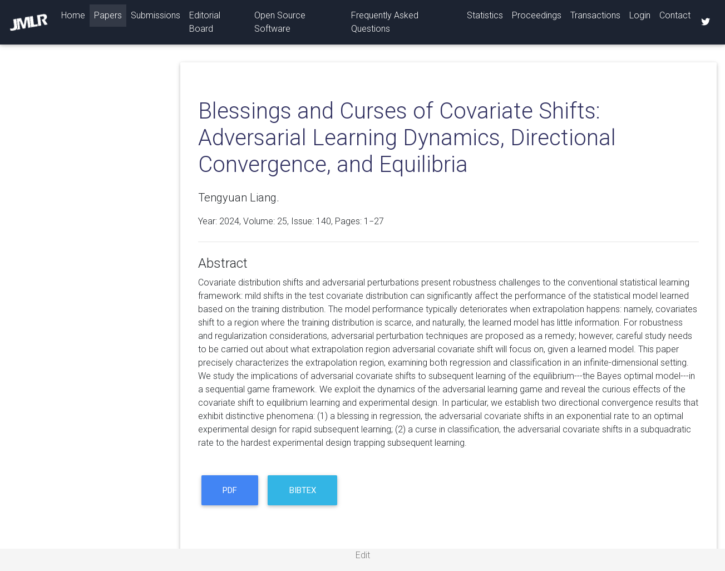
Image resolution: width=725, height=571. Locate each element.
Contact (675, 15)
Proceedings (536, 15)
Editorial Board (204, 22)
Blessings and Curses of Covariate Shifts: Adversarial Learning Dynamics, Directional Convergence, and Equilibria (407, 138)
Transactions (595, 15)
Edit (363, 555)
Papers (108, 15)
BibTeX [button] (302, 490)
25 (282, 221)
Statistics (485, 15)
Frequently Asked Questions (384, 22)
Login (639, 15)
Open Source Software (279, 22)
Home (75, 14)
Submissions (155, 15)
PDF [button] (230, 490)
